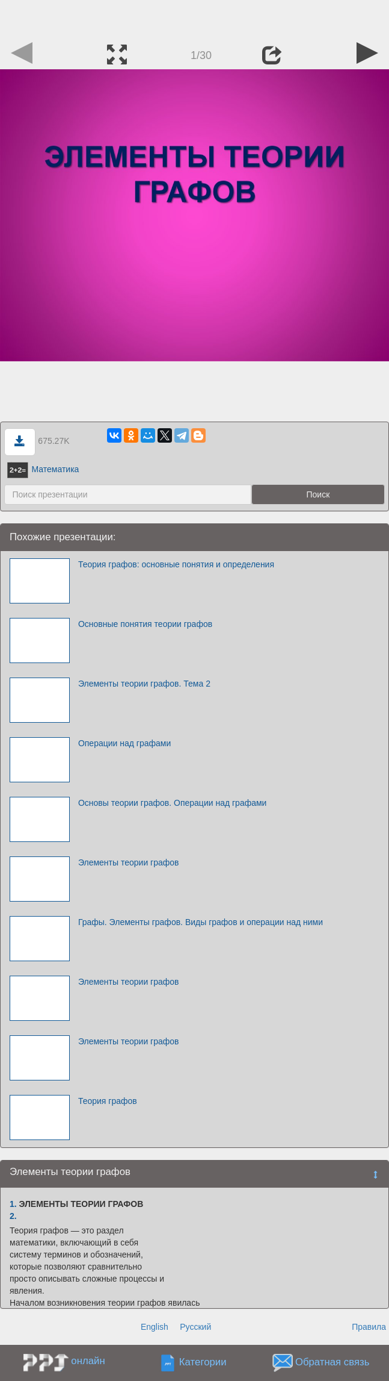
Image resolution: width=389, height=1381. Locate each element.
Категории (203, 1362)
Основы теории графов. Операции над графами (172, 803)
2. (13, 1216)
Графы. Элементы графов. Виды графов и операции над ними (200, 922)
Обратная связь (332, 1362)
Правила (369, 1327)
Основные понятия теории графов (145, 624)
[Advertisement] (194, 18)
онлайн (88, 1361)
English (154, 1327)
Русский (195, 1327)
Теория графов (107, 1101)
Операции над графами (124, 743)
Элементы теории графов (128, 862)
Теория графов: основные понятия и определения (176, 564)
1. (13, 1204)
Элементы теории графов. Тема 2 (144, 683)
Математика (43, 469)
